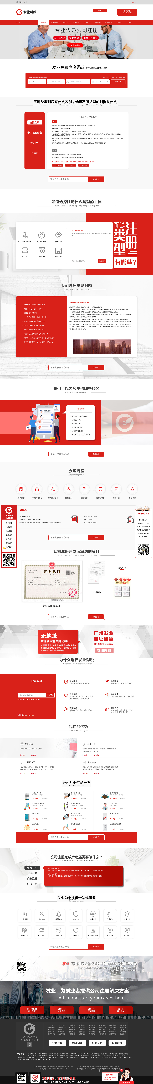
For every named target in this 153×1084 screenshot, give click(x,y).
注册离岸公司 (42, 1057)
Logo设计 (122, 1029)
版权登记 (87, 22)
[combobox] (79, 82)
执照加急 (51, 1029)
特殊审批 (51, 1034)
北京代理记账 (85, 1056)
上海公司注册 (43, 1056)
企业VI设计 (74, 1054)
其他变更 (72, 1034)
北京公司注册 (35, 1059)
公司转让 (123, 1056)
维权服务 (102, 1029)
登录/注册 (133, 2)
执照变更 (9, 535)
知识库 (119, 22)
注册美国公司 (123, 1054)
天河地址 (82, 1027)
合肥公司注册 (106, 1057)
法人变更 (72, 1027)
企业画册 (123, 1034)
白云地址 (82, 1029)
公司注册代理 (106, 1056)
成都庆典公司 (64, 1054)
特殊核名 (51, 1032)
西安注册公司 (32, 1056)
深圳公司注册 (53, 1056)
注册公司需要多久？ (143, 526)
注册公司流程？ (144, 536)
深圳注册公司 (96, 1056)
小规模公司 (62, 1027)
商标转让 (26, 1059)
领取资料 (9, 547)
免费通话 (96, 179)
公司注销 (9, 539)
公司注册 (9, 523)
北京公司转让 (74, 1056)
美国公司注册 (43, 1054)
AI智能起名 (54, 22)
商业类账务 (62, 1032)
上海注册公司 (64, 1056)
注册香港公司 (32, 1054)
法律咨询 (102, 1027)
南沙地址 (82, 1032)
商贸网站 (112, 1034)
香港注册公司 (74, 1057)
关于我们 (130, 22)
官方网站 (112, 1027)
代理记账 (9, 527)
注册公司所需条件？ (143, 530)
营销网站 (112, 1032)
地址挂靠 (9, 531)
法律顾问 (102, 1034)
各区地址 (82, 1034)
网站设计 (123, 1027)
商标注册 (98, 22)
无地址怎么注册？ (143, 523)
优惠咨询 (9, 543)
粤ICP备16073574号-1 (113, 1067)
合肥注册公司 (94, 1054)
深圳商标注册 (53, 1054)
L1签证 (19, 1059)
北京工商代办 (84, 1054)
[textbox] (79, 82)
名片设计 (123, 1032)
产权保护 (92, 1034)
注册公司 (104, 1054)
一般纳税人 (62, 1029)
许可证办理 (108, 22)
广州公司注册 (116, 1057)
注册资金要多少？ (143, 533)
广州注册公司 (113, 1054)
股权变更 (72, 1029)
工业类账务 (62, 1034)
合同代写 (102, 1032)
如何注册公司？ (144, 520)
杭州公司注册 (127, 1057)
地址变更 (72, 1032)
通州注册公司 (53, 1057)
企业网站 (112, 1029)
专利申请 (92, 1029)
